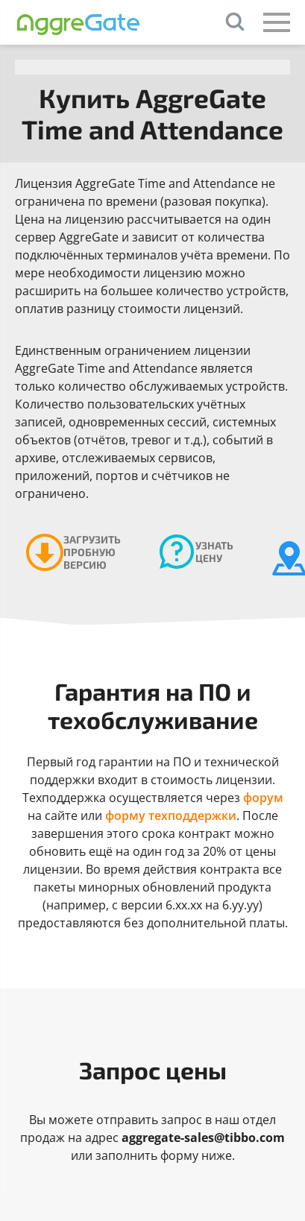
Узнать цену (214, 551)
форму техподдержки (170, 815)
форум (263, 797)
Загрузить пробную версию (92, 552)
